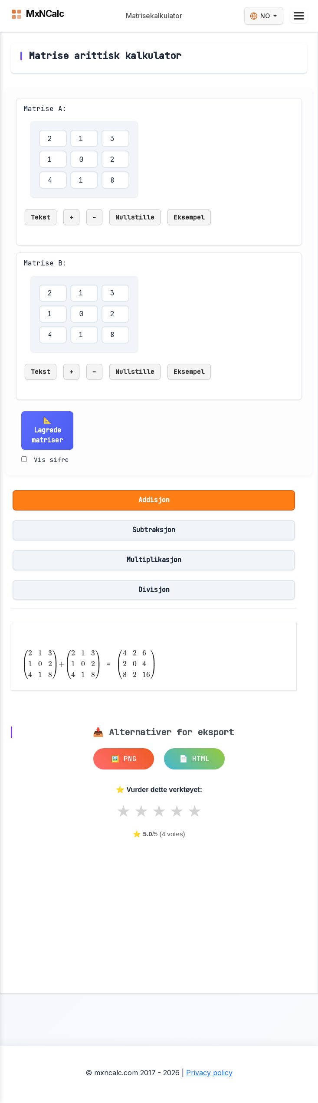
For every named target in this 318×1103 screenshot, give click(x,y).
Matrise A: (45, 108)
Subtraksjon (153, 529)
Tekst (40, 217)
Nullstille (134, 217)
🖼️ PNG (124, 758)
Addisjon (154, 499)
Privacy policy (209, 1072)
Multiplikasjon (154, 559)
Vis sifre (51, 459)
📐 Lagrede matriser (47, 430)
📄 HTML (194, 758)
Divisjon (154, 589)
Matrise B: (45, 263)
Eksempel (189, 217)
